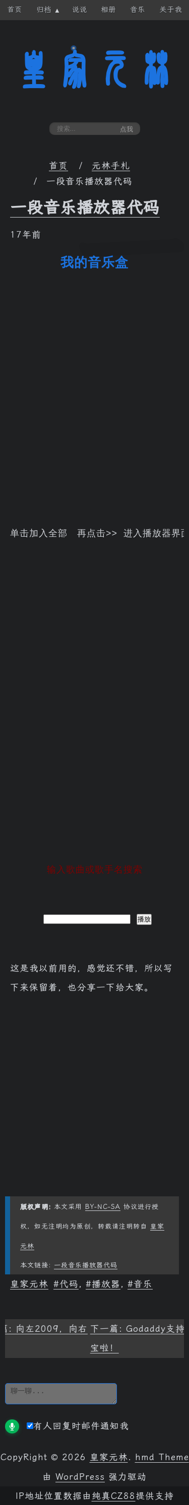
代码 (69, 1283)
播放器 (106, 1283)
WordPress (80, 1476)
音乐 (143, 1283)
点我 (126, 129)
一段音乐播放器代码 (85, 207)
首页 (58, 166)
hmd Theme (162, 1456)
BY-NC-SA (102, 1205)
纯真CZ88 (114, 1495)
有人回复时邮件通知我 (78, 1425)
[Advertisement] (94, 710)
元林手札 (111, 166)
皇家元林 (94, 70)
